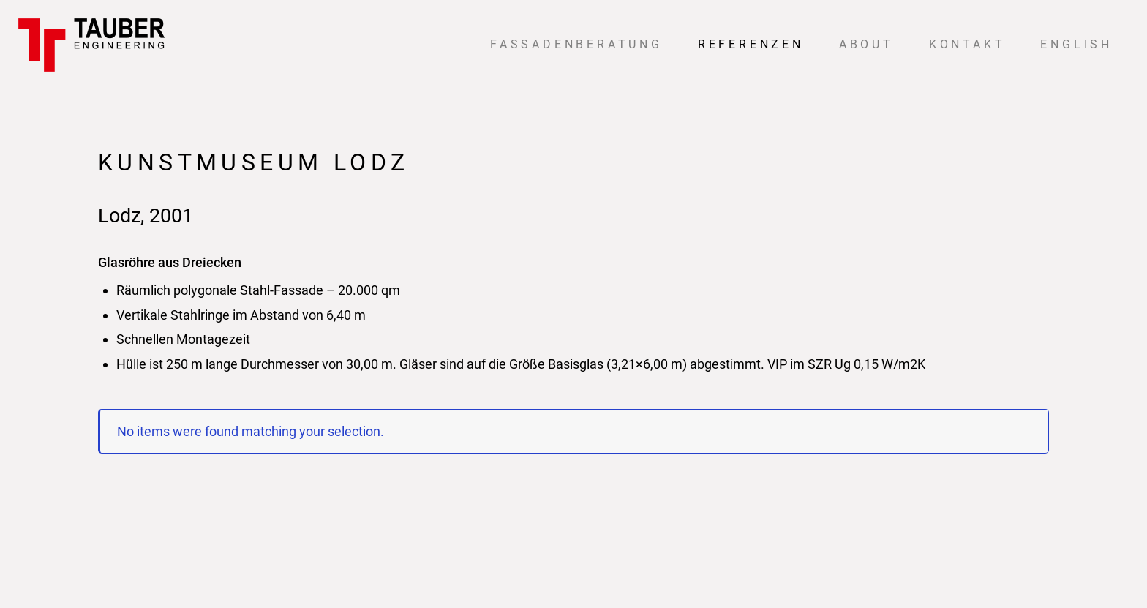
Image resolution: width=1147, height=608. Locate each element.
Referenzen (751, 44)
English (1076, 44)
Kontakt (967, 44)
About (866, 44)
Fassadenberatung (576, 44)
